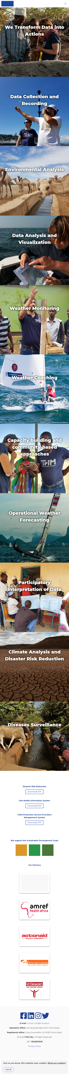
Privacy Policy (34, 1046)
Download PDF (34, 792)
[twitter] (45, 1019)
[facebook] (23, 1019)
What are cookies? (57, 1063)
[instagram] (38, 1019)
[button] (65, 3)
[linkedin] (31, 1019)
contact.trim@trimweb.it (38, 1023)
